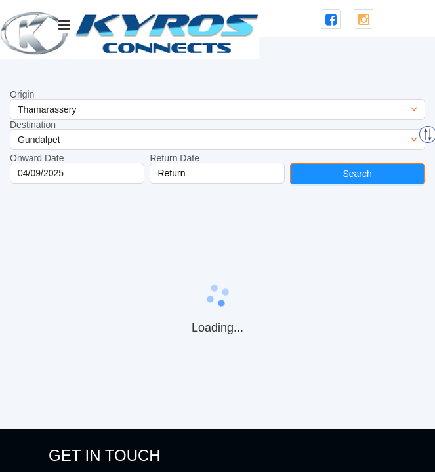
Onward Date (37, 158)
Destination (33, 124)
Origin (22, 94)
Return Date (174, 158)
